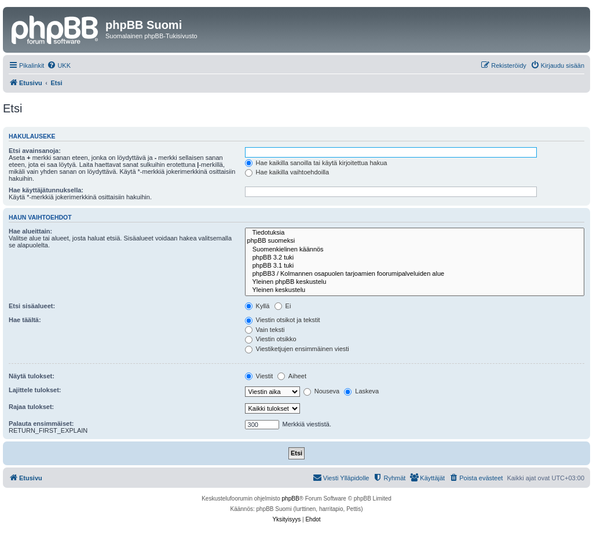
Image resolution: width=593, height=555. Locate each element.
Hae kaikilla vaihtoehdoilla (287, 172)
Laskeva (361, 391)
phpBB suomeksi (414, 241)
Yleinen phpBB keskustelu (414, 282)
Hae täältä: (25, 319)
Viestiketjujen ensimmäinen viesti (297, 348)
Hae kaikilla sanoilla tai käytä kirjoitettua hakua (316, 162)
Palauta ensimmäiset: (41, 423)
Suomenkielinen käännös (414, 250)
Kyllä (257, 305)
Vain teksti (265, 329)
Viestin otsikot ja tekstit (282, 319)
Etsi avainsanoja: (35, 150)
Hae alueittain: (30, 231)
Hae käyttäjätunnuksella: (46, 190)
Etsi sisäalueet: (32, 305)
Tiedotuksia (414, 233)
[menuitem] (59, 65)
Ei (282, 305)
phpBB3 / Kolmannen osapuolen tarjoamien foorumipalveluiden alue (414, 274)
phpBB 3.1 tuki (414, 266)
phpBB (290, 498)
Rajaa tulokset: (31, 406)
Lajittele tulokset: (35, 389)
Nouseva (321, 391)
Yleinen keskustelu (414, 290)
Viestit (259, 376)
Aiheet (291, 376)
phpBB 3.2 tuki (414, 258)
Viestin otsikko (270, 338)
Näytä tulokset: (31, 376)
